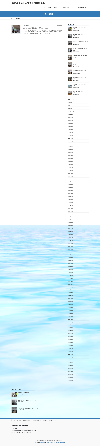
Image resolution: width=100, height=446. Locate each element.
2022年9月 (70, 228)
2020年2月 (70, 304)
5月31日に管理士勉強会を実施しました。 (35, 28)
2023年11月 (70, 190)
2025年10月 (70, 129)
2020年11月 (70, 281)
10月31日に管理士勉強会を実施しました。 (80, 63)
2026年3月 (70, 117)
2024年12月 (70, 155)
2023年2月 (70, 217)
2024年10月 (70, 161)
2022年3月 (70, 246)
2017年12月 (70, 371)
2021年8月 (70, 260)
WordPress (42, 442)
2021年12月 (70, 252)
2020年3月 (70, 301)
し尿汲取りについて (36, 420)
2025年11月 (70, 126)
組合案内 (19, 420)
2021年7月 (70, 263)
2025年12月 (70, 123)
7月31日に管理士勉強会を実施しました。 (80, 85)
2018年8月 (70, 351)
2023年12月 (70, 187)
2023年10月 (70, 193)
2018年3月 (70, 365)
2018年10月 (70, 345)
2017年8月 (70, 374)
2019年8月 (70, 319)
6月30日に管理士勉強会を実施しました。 (80, 92)
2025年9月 (70, 132)
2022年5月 (70, 240)
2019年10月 (70, 313)
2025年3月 (70, 149)
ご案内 (69, 105)
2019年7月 (70, 322)
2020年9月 (70, 287)
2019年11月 (70, 310)
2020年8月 (70, 290)
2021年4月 (70, 269)
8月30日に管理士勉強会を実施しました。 (80, 77)
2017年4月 (70, 380)
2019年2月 (70, 333)
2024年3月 (70, 182)
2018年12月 (70, 339)
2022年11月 (70, 222)
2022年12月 (70, 220)
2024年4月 (70, 179)
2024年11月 (70, 158)
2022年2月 (70, 249)
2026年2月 (70, 120)
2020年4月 (70, 298)
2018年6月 (70, 357)
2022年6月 (70, 237)
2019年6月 (70, 325)
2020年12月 (70, 278)
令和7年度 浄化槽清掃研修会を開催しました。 (80, 42)
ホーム (13, 420)
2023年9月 (70, 196)
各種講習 (70, 108)
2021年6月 (70, 266)
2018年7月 (70, 354)
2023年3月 (70, 214)
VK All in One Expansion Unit (59, 442)
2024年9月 (70, 164)
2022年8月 (70, 231)
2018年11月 (70, 342)
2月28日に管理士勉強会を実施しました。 (80, 35)
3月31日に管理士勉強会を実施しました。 (80, 28)
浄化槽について (26, 420)
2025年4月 (70, 147)
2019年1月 (70, 336)
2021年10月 (70, 255)
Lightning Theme (49, 442)
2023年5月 (70, 208)
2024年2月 (70, 184)
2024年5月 (70, 176)
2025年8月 (70, 135)
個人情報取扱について (53, 420)
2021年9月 (70, 258)
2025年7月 (70, 138)
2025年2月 (70, 152)
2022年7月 (70, 234)
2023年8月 (70, 199)
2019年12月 (70, 307)
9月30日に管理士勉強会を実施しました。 (80, 70)
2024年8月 (70, 167)
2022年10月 (70, 225)
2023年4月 (70, 211)
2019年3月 (70, 330)
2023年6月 (70, 205)
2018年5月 (70, 360)
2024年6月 (70, 173)
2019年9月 (70, 316)
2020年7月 (70, 293)
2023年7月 (70, 202)
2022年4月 (70, 243)
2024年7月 (70, 170)
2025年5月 (70, 144)
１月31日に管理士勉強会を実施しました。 (80, 49)
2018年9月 (70, 348)
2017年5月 (70, 377)
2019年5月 (70, 328)
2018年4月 (70, 363)
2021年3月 (70, 272)
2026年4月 (70, 114)
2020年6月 (70, 295)
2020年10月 (70, 284)
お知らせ (59, 25)
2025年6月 (70, 141)
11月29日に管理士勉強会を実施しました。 (80, 56)
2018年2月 (70, 368)
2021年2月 (70, 275)
